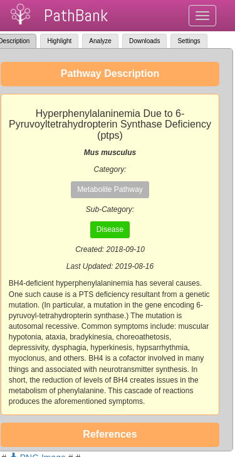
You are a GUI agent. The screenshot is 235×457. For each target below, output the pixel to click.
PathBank (76, 15)
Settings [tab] (188, 41)
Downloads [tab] (144, 41)
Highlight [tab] (59, 41)
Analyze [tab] (100, 41)
